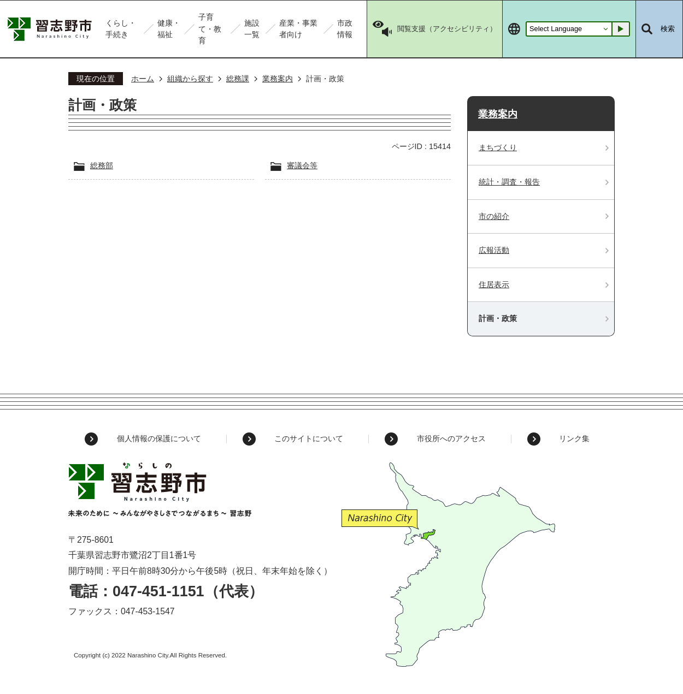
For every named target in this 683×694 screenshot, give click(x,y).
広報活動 (494, 250)
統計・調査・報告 (509, 181)
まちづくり (498, 147)
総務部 (101, 165)
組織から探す (190, 78)
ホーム (142, 78)
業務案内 (277, 78)
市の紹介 (494, 216)
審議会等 (302, 165)
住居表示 (494, 284)
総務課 (237, 78)
